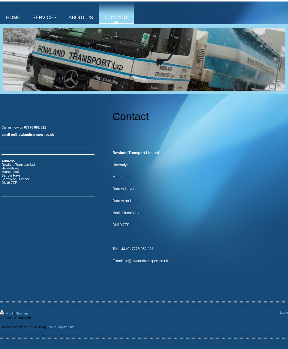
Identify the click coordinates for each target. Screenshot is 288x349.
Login (284, 312)
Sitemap (22, 313)
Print (7, 313)
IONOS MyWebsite (61, 327)
